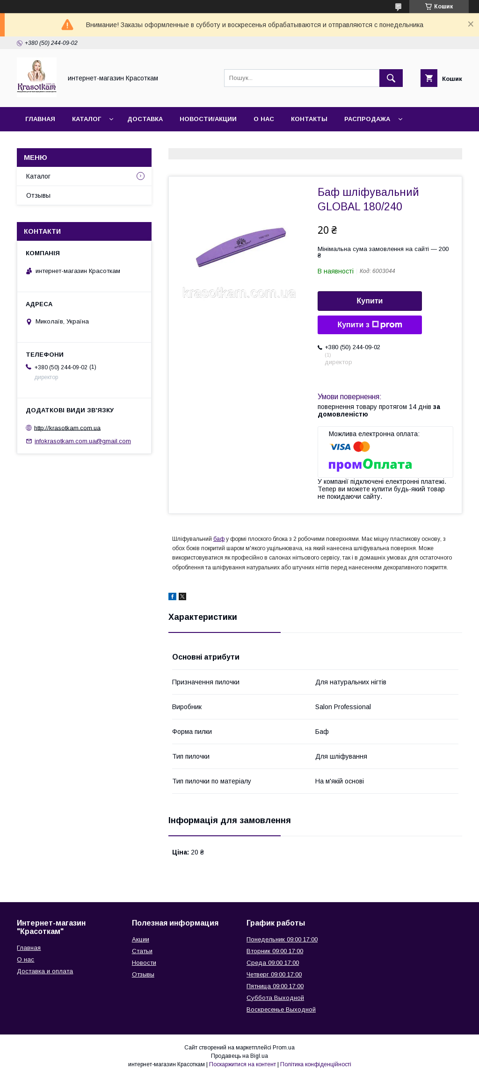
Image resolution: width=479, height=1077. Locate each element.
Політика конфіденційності (315, 1064)
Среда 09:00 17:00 (273, 962)
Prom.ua (284, 1047)
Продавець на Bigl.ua (239, 1056)
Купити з (369, 325)
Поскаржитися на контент (242, 1064)
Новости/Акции (208, 118)
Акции (140, 939)
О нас (264, 118)
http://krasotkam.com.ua (67, 427)
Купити (370, 301)
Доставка (145, 118)
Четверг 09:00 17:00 (274, 974)
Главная (40, 118)
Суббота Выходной (275, 997)
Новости (144, 962)
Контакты (309, 118)
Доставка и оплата (45, 971)
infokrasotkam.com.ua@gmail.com (83, 441)
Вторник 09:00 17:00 (275, 951)
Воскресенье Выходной (281, 1009)
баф (219, 539)
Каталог (86, 118)
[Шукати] (391, 78)
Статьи (142, 951)
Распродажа (367, 118)
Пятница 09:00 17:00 (275, 986)
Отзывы (38, 195)
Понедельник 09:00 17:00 (282, 939)
